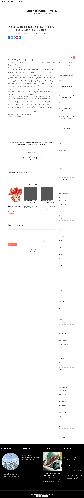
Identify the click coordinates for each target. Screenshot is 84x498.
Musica (60, 290)
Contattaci (20, 1)
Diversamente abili (63, 200)
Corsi (60, 182)
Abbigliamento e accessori (64, 132)
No (40, 496)
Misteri (60, 272)
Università (61, 408)
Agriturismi (61, 136)
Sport (60, 380)
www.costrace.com (29, 98)
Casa (60, 165)
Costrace (20, 144)
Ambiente (61, 139)
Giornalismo (61, 225)
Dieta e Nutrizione (63, 197)
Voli (59, 419)
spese (32, 144)
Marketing (61, 261)
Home (3, 1)
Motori (60, 279)
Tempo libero (62, 398)
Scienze (60, 347)
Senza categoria (62, 358)
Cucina (60, 186)
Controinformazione (63, 179)
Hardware (61, 229)
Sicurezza (61, 369)
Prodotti (41, 33)
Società (60, 372)
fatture (29, 144)
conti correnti (50, 142)
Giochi (60, 222)
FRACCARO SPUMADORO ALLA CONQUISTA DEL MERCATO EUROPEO (30, 202)
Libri (60, 258)
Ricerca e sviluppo (63, 333)
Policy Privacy (10, 1)
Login (62, 19)
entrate (25, 144)
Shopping (61, 365)
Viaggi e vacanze (62, 416)
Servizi (60, 362)
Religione (61, 329)
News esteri (61, 304)
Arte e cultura (62, 143)
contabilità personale (41, 142)
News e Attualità (62, 301)
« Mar (60, 70)
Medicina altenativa (63, 269)
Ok (37, 496)
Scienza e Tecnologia (63, 344)
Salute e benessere (63, 340)
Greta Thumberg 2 (65, 90)
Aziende (60, 157)
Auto (60, 154)
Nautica (60, 297)
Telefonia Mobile (62, 394)
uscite (43, 144)
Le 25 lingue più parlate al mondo (74, 470)
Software (61, 376)
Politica (60, 315)
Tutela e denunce (62, 401)
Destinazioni (61, 190)
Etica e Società (62, 211)
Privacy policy (45, 496)
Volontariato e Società (64, 423)
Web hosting (61, 433)
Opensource (61, 308)
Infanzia (60, 240)
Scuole (60, 351)
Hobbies (60, 233)
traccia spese (38, 144)
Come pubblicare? (50, 19)
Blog (60, 161)
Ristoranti (61, 337)
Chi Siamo (36, 19)
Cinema (60, 168)
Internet (60, 243)
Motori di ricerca (63, 283)
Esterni (60, 208)
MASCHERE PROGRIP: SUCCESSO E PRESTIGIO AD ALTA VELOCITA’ (47, 202)
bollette (23, 142)
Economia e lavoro (63, 204)
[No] (82, 494)
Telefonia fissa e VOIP (64, 390)
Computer (61, 172)
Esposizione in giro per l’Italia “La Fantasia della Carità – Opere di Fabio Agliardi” (51, 475)
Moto (60, 276)
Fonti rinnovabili (62, 218)
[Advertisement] (19, 49)
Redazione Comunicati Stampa (23, 33)
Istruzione (61, 254)
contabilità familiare (31, 142)
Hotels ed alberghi (63, 236)
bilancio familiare (16, 142)
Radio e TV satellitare (63, 326)
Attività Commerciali (63, 147)
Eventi (60, 215)
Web (60, 426)
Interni (60, 247)
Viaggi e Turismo (62, 412)
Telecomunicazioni (63, 387)
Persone (60, 312)
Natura (60, 294)
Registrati (71, 19)
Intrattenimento (62, 251)
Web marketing (62, 437)
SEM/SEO (61, 355)
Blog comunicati (23, 19)
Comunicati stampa (63, 175)
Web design (61, 430)
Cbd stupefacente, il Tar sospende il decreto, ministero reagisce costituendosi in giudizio (75, 477)
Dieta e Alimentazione (63, 193)
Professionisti (62, 322)
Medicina (61, 265)
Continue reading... (11, 213)
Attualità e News (62, 150)
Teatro (60, 383)
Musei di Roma (62, 286)
